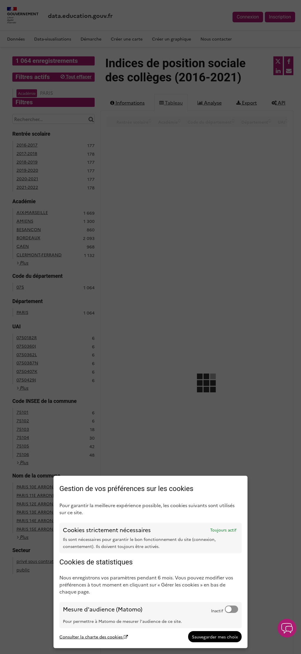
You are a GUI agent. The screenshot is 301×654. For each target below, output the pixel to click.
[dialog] (150, 562)
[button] (286, 628)
